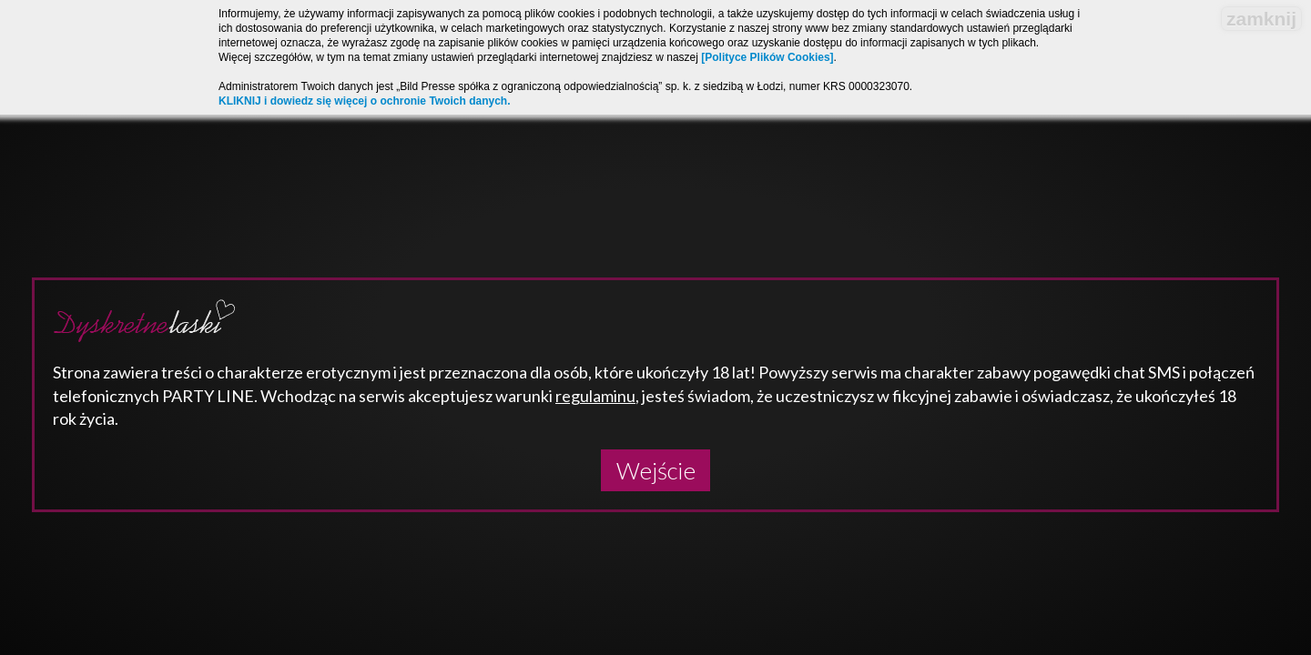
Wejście (656, 470)
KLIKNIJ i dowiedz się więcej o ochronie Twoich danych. (364, 101)
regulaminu (595, 396)
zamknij (1261, 18)
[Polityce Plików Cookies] (767, 57)
